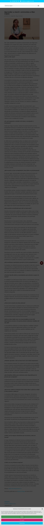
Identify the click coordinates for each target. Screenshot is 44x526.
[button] (42, 508)
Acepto (22, 516)
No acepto (22, 520)
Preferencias (22, 523)
